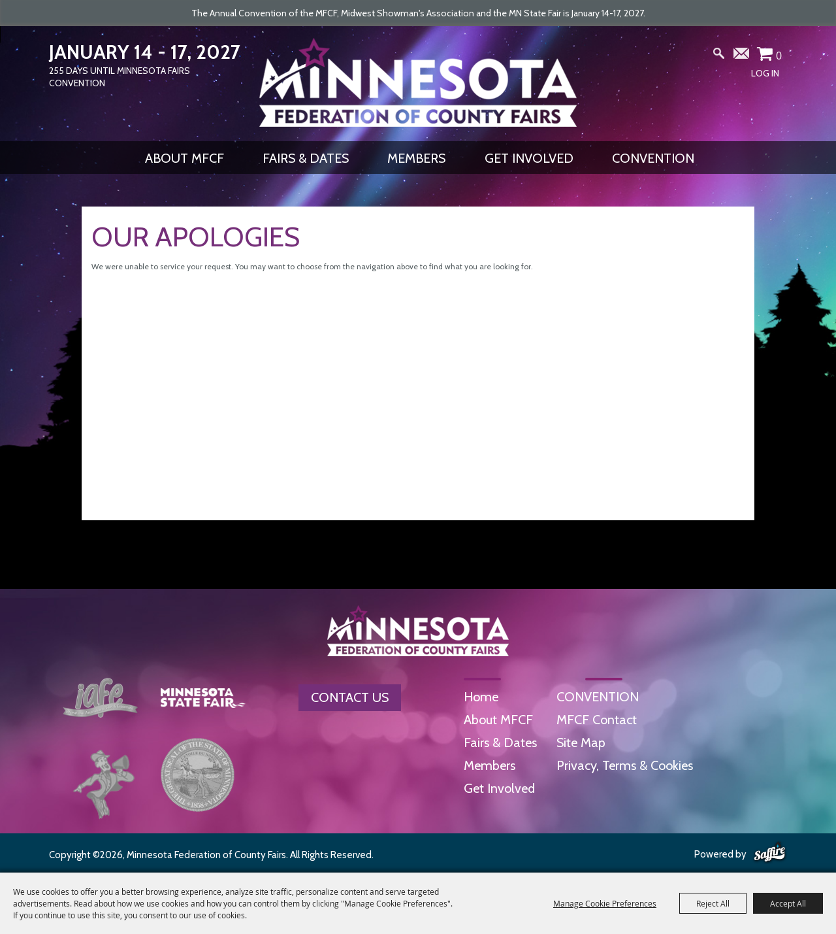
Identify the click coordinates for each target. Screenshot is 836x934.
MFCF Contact (596, 719)
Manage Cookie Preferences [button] (604, 903)
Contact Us (350, 697)
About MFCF (184, 158)
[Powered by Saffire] (769, 853)
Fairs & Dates (306, 158)
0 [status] (779, 55)
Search (719, 56)
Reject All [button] (713, 903)
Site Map (580, 742)
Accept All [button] (788, 903)
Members (416, 158)
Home (481, 697)
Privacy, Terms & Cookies (624, 765)
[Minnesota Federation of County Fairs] (418, 82)
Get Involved (529, 158)
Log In (765, 73)
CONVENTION (653, 158)
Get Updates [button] (742, 56)
